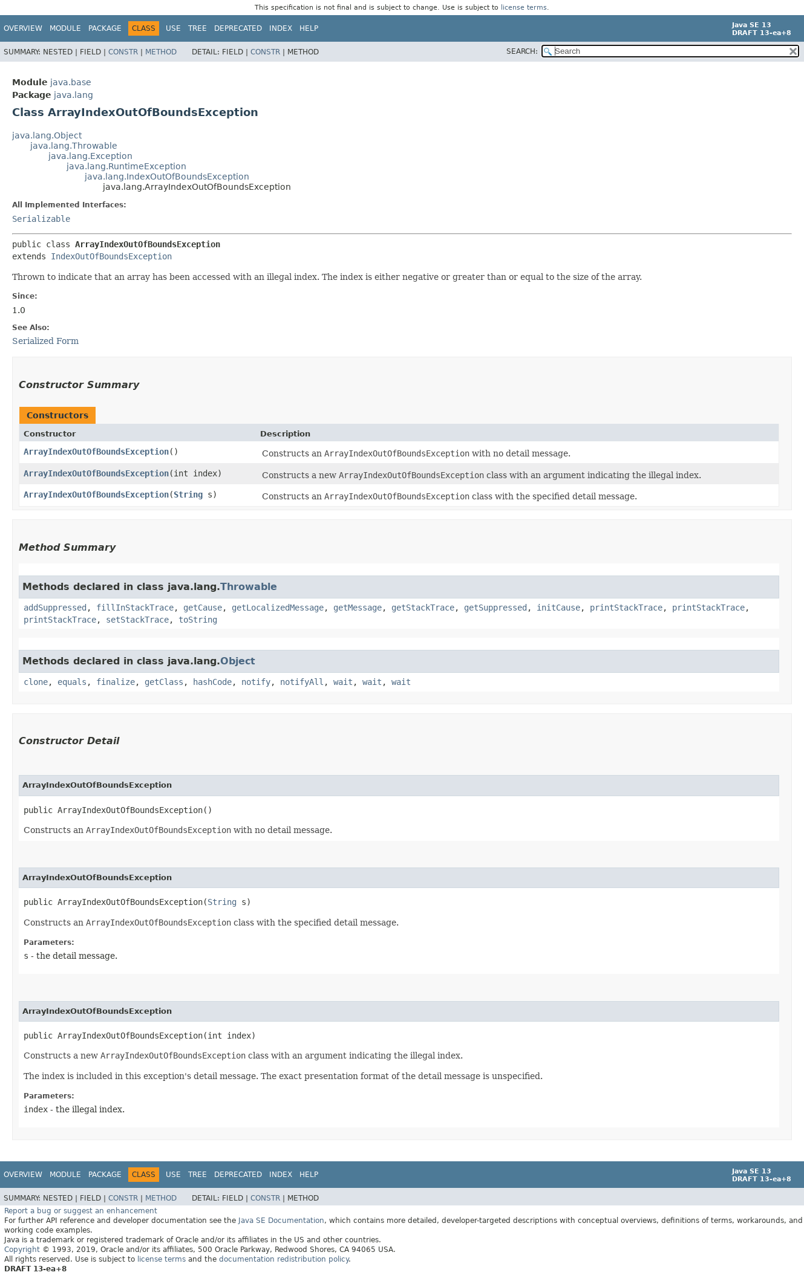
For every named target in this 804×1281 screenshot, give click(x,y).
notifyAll (302, 682)
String (188, 494)
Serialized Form (45, 341)
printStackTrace (626, 607)
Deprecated (238, 28)
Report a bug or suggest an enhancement (80, 1211)
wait (343, 682)
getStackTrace (422, 607)
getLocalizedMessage (278, 607)
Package (105, 28)
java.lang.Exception (90, 156)
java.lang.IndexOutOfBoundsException (167, 176)
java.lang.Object (47, 135)
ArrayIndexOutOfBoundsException (96, 451)
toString (197, 619)
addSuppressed (55, 607)
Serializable (41, 219)
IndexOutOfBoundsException (111, 256)
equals (72, 682)
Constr (123, 52)
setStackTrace (137, 619)
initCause (558, 607)
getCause (202, 607)
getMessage (357, 607)
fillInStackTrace (135, 607)
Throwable (248, 586)
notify (255, 682)
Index (280, 28)
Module (65, 28)
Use (173, 28)
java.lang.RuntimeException (126, 166)
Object (237, 661)
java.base (70, 82)
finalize (115, 682)
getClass (164, 682)
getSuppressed (495, 607)
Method (161, 52)
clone (36, 682)
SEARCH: (522, 51)
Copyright (22, 1249)
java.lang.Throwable (73, 146)
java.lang (73, 95)
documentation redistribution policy (283, 1259)
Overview (23, 28)
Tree (197, 28)
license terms (524, 7)
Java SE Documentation (281, 1220)
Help (308, 28)
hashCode (212, 682)
